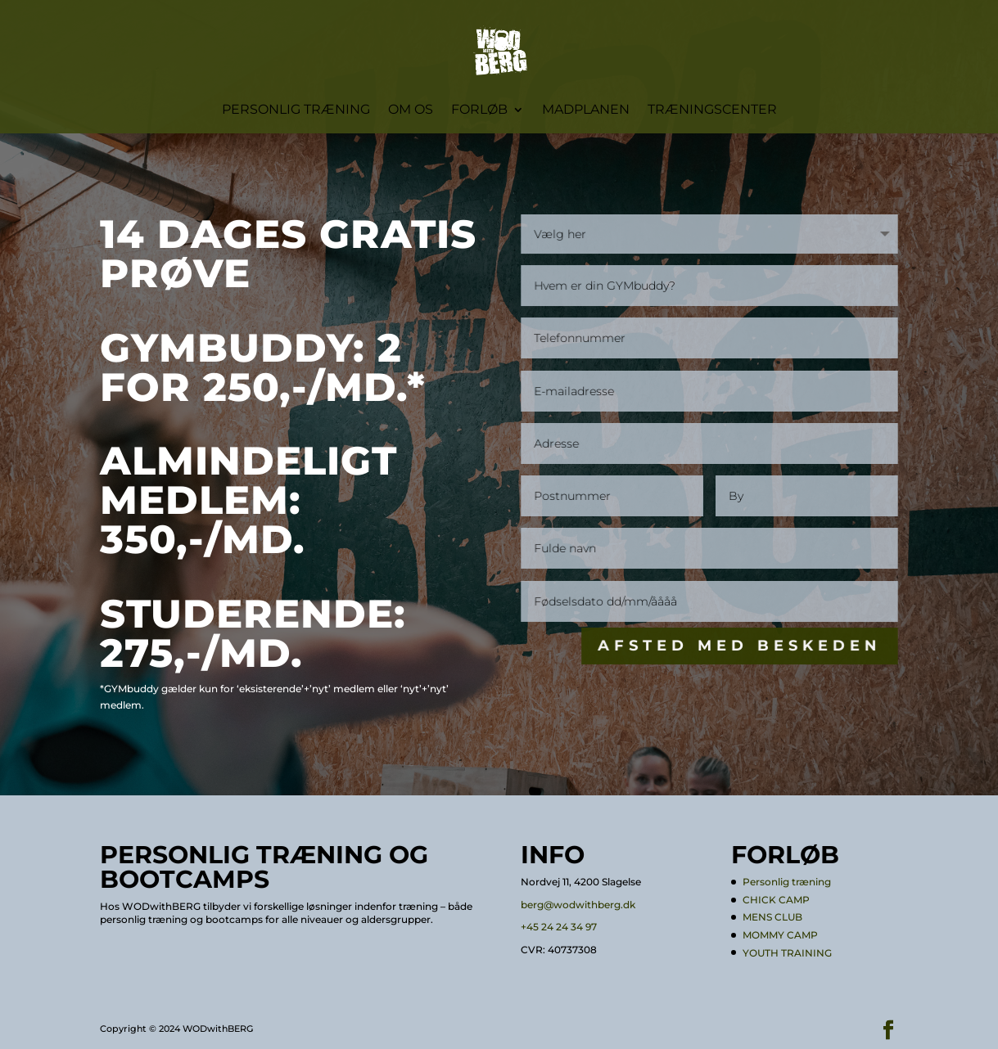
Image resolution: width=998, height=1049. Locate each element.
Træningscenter (712, 110)
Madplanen (586, 110)
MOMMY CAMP (780, 935)
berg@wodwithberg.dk (578, 904)
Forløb (479, 110)
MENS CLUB (772, 917)
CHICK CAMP (776, 900)
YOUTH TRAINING (787, 953)
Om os (410, 110)
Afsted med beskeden (740, 646)
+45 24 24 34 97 (559, 927)
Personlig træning (296, 110)
